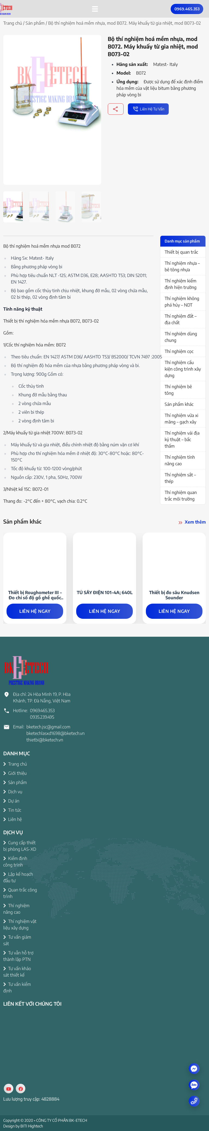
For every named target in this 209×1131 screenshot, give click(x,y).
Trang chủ (12, 23)
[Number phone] (194, 1101)
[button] (95, 110)
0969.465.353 (186, 9)
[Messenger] (194, 1068)
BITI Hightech (31, 1126)
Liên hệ (12, 819)
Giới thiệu (15, 773)
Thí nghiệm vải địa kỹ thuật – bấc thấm (182, 439)
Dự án (11, 801)
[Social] (8, 1088)
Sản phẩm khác (179, 404)
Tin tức (12, 810)
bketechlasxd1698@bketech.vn (55, 733)
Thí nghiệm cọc (179, 351)
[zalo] (194, 1084)
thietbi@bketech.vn (44, 740)
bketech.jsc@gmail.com (48, 726)
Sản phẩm (35, 23)
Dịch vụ (12, 791)
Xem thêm (191, 522)
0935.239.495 (42, 717)
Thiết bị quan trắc (181, 252)
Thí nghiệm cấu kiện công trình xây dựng (183, 369)
